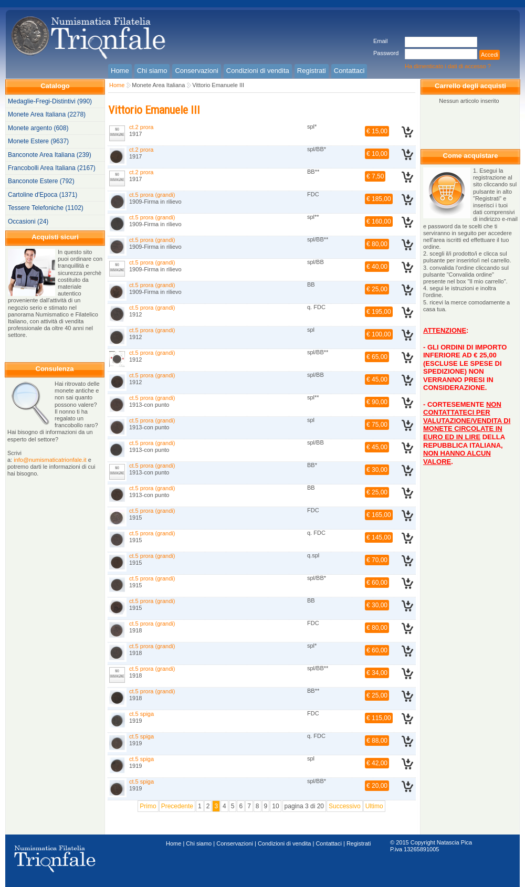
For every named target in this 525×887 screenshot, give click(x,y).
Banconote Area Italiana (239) (49, 155)
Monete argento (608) (38, 128)
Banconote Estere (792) (41, 181)
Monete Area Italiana (158, 85)
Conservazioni (234, 843)
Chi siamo (199, 843)
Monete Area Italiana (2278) (47, 114)
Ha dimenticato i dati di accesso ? (448, 66)
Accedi (489, 54)
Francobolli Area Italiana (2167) (52, 168)
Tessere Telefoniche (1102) (45, 208)
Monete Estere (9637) (38, 141)
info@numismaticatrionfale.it (50, 460)
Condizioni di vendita (284, 843)
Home (116, 85)
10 (275, 806)
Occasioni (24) (28, 221)
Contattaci (329, 843)
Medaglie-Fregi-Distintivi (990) (50, 101)
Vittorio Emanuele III (218, 85)
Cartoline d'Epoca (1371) (42, 194)
